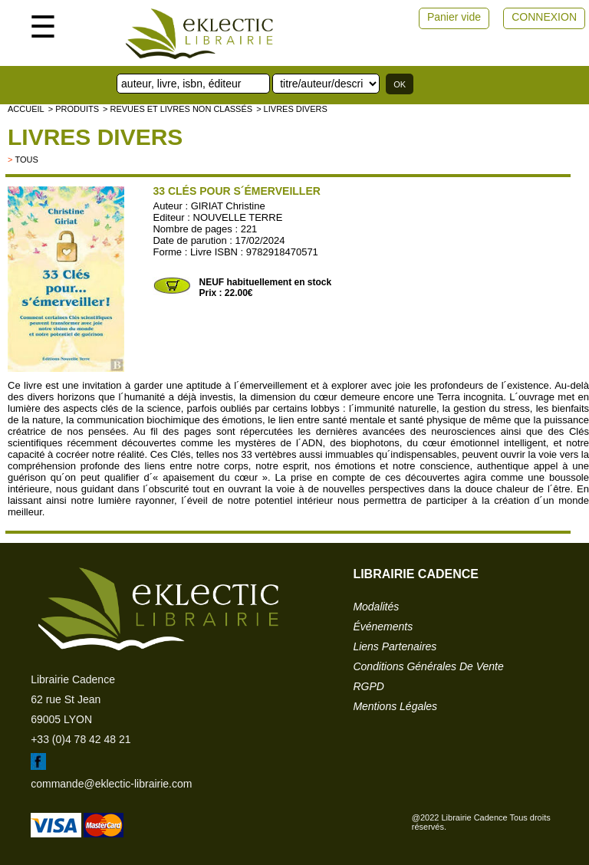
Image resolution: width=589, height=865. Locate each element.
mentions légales (395, 706)
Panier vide (454, 17)
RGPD (368, 686)
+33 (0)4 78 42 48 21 (80, 739)
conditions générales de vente (428, 666)
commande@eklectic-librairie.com (111, 784)
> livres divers (291, 108)
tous (26, 159)
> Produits (73, 108)
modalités (376, 606)
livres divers (95, 137)
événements (383, 626)
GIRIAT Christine (228, 206)
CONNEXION (544, 17)
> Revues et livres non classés (177, 108)
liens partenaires (394, 646)
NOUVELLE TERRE (238, 217)
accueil (26, 108)
